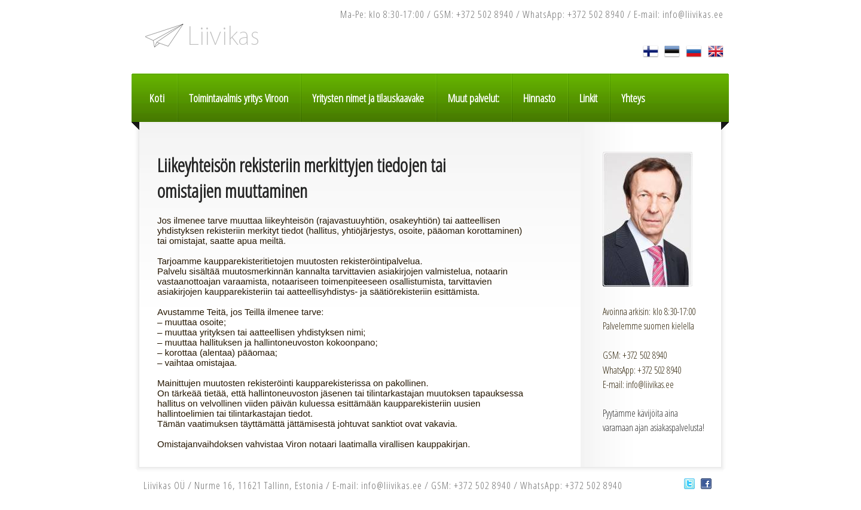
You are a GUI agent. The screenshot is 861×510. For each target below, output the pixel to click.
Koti (157, 98)
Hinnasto (539, 98)
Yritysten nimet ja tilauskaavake (368, 98)
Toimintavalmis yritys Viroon (238, 98)
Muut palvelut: (473, 98)
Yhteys (633, 98)
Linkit (588, 98)
